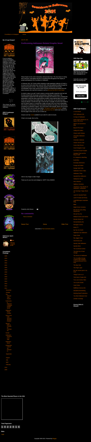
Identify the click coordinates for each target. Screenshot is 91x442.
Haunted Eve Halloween (79, 176)
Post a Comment (27, 216)
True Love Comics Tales (79, 280)
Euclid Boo (76, 160)
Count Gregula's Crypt (79, 148)
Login (2, 434)
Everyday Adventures (79, 162)
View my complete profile (12, 244)
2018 (6, 272)
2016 (6, 276)
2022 (6, 263)
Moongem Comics (78, 224)
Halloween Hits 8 (8, 342)
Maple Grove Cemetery (79, 207)
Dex (13, 240)
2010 (6, 367)
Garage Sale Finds (78, 168)
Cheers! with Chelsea (79, 133)
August (8, 357)
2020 (6, 267)
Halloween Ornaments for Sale (9, 337)
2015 (6, 279)
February (8, 364)
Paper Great (76, 235)
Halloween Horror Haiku (79, 170)
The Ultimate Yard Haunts (8, 296)
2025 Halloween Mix (78, 114)
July (7, 360)
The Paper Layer (77, 267)
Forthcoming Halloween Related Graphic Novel (42, 43)
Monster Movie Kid (78, 219)
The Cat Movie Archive (79, 248)
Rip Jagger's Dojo (78, 238)
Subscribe (81, 96)
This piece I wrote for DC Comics (53, 108)
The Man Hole (77, 265)
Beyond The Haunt (78, 127)
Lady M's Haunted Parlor (79, 195)
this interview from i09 (49, 110)
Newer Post (25, 224)
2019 (6, 269)
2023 (6, 260)
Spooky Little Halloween (79, 243)
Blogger (54, 438)
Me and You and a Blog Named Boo (79, 210)
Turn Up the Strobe (78, 282)
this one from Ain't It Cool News (56, 90)
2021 (6, 265)
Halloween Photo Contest (8, 312)
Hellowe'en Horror (78, 178)
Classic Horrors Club (78, 142)
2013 (6, 283)
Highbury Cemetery (78, 184)
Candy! (7, 332)
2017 (6, 274)
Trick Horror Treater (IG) (79, 277)
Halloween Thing (77, 173)
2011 (6, 288)
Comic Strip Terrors (78, 145)
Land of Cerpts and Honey (80, 197)
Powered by (81, 102)
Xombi (32, 115)
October (8, 292)
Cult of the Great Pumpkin (80, 150)
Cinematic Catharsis (78, 140)
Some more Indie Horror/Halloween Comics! (9, 318)
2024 (6, 258)
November (9, 290)
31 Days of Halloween (79, 117)
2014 (6, 281)
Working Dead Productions (80, 293)
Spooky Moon (77, 246)
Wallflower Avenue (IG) (79, 288)
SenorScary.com (77, 240)
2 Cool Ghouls (77, 111)
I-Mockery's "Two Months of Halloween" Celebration (80, 187)
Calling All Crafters (78, 130)
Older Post (64, 224)
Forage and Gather (78, 165)
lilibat (74, 204)
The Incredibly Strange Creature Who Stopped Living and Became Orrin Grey (79, 260)
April (7, 362)
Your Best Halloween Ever (80, 296)
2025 (6, 256)
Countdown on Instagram (12, 34)
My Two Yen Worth (78, 230)
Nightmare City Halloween (80, 232)
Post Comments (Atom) (48, 228)
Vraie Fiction (76, 285)
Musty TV (75, 227)
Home (24, 34)
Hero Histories (77, 181)
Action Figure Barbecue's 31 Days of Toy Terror (80, 120)
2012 (6, 286)
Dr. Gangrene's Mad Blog (80, 157)
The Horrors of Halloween (80, 255)
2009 (6, 369)
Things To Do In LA (78, 274)
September (9, 354)
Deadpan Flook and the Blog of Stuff (79, 154)
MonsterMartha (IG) (78, 222)
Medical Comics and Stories (80, 216)
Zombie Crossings (78, 298)
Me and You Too (77, 214)
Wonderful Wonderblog (79, 290)
